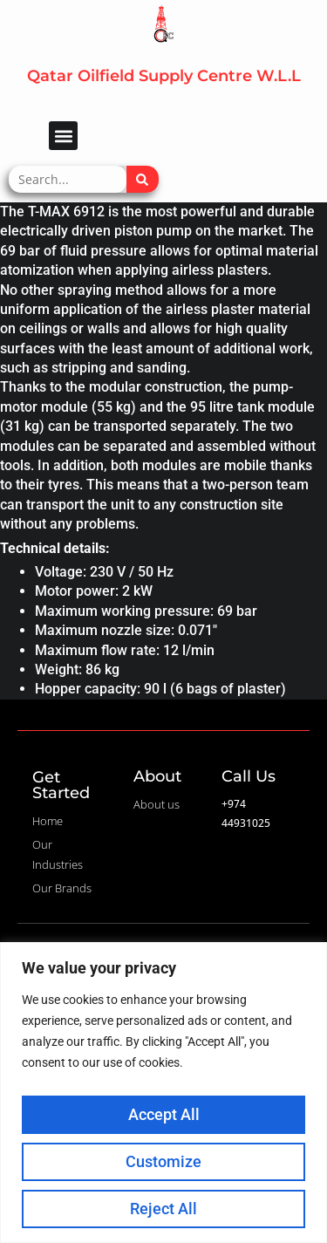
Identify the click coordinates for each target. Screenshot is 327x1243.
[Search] (142, 179)
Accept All (164, 1114)
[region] (163, 1092)
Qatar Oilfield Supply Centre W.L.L (164, 75)
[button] (63, 135)
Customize (163, 1161)
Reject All (163, 1208)
